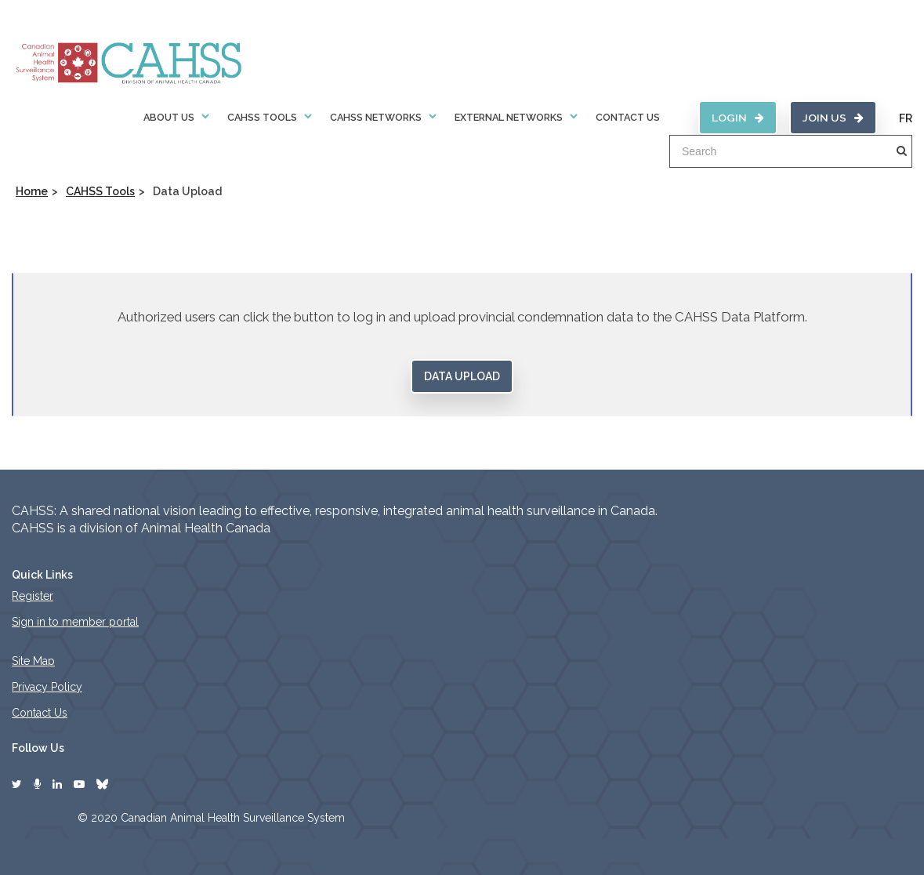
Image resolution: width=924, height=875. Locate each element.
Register (32, 596)
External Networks (509, 117)
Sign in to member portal (75, 621)
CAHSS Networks (376, 117)
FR (905, 118)
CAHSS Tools (262, 117)
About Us (168, 117)
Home (32, 191)
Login (738, 117)
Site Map (33, 661)
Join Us (833, 117)
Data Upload (462, 376)
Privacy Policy (47, 687)
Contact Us (628, 117)
